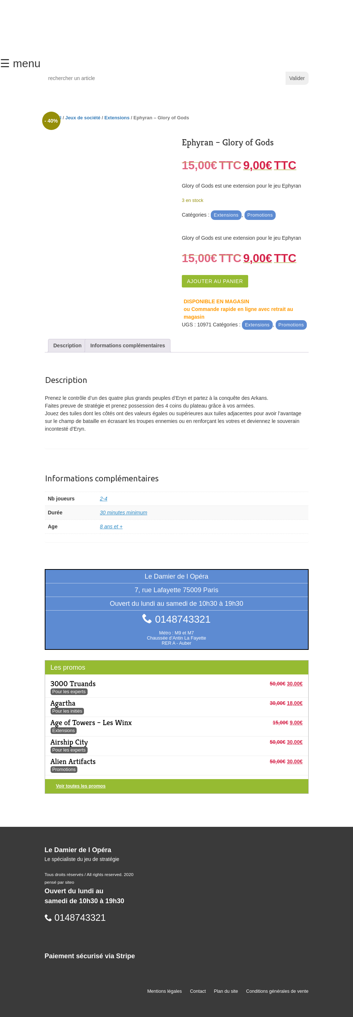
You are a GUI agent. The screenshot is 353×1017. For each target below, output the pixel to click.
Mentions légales (164, 991)
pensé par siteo (59, 882)
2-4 (103, 499)
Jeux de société (82, 117)
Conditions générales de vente (277, 991)
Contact (198, 991)
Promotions (260, 215)
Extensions (117, 117)
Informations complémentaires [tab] (127, 345)
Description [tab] (68, 345)
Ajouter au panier (215, 281)
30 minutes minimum (123, 512)
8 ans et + (111, 526)
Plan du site (226, 991)
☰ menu (20, 63)
